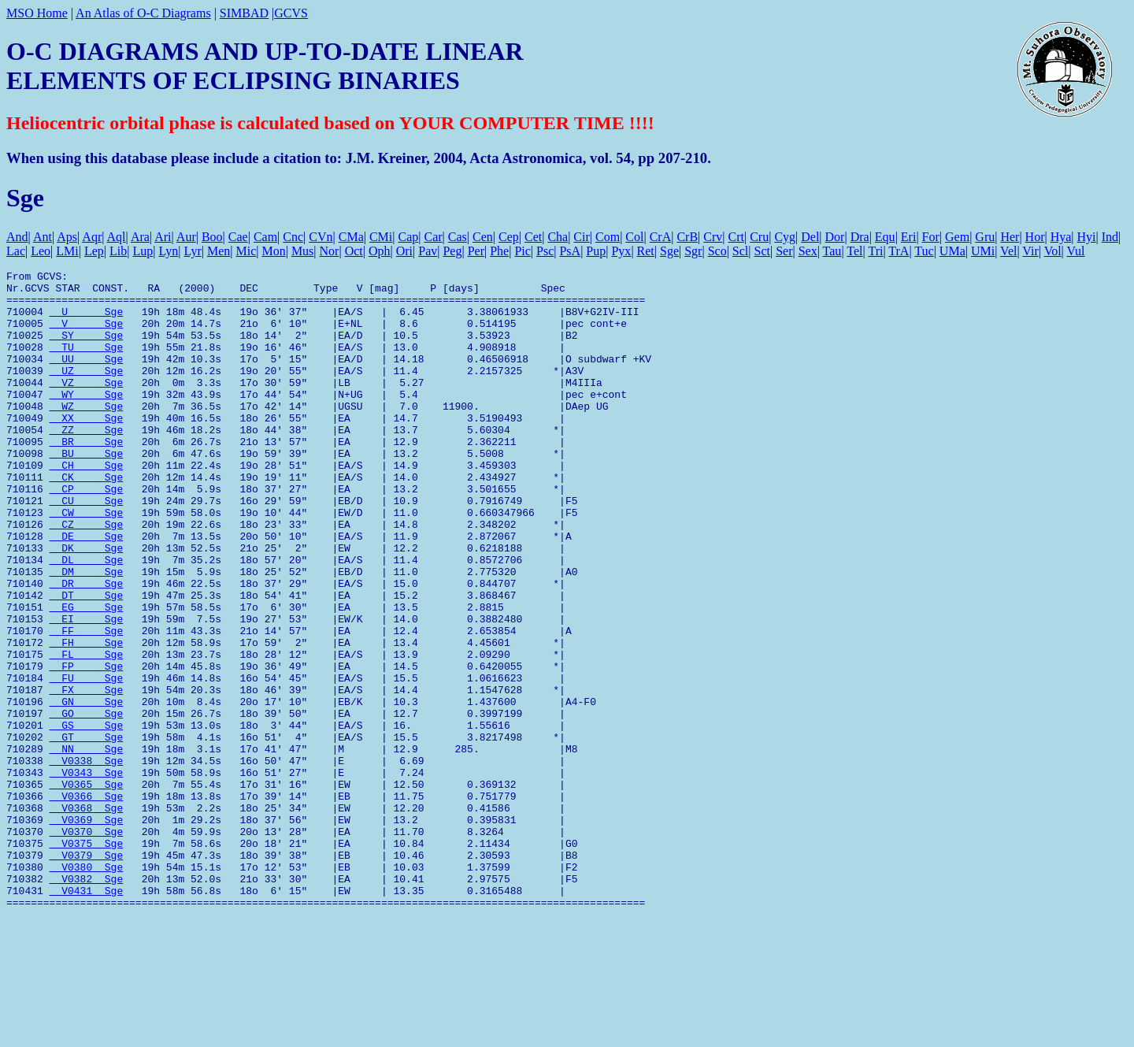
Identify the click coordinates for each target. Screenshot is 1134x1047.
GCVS (291, 13)
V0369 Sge (87, 930)
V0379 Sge (87, 973)
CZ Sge (87, 576)
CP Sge (87, 533)
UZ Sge (87, 391)
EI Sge (87, 689)
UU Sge (87, 377)
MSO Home (37, 13)
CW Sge (87, 562)
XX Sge (87, 448)
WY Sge (87, 420)
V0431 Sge (87, 1015)
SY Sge (87, 349)
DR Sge (87, 647)
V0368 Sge (87, 916)
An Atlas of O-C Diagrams (143, 13)
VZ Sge (87, 406)
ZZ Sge (87, 462)
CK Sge (87, 519)
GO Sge (87, 803)
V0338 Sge (87, 859)
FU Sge (87, 760)
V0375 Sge (87, 959)
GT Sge (87, 831)
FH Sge (87, 718)
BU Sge (87, 491)
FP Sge (87, 746)
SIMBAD (244, 13)
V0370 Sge (87, 944)
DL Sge (87, 618)
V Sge (87, 335)
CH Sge (87, 505)
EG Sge (87, 675)
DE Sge (87, 590)
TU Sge (87, 363)
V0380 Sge (87, 987)
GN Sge (87, 789)
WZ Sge (87, 434)
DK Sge (87, 604)
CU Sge (87, 547)
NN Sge (87, 845)
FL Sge (87, 732)
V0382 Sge (87, 1001)
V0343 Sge (87, 874)
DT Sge (87, 661)
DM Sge (87, 633)
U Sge (87, 321)
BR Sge (87, 477)
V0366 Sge (87, 902)
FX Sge (87, 774)
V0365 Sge (87, 888)
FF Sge (87, 703)
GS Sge (87, 817)
